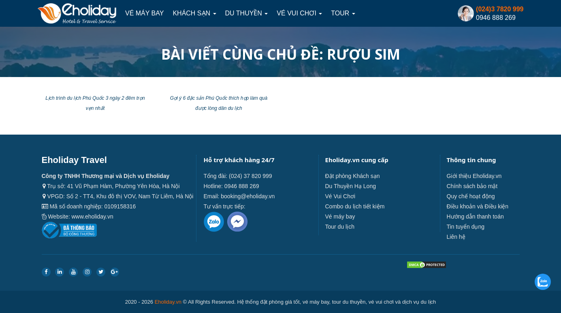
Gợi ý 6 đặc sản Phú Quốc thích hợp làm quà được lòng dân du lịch (218, 103)
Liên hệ (456, 237)
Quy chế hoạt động (471, 196)
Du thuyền (246, 13)
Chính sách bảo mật (472, 186)
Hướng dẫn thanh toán (475, 216)
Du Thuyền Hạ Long (350, 186)
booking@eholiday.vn (248, 196)
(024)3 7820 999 (499, 9)
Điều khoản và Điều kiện (478, 206)
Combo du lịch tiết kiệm (355, 206)
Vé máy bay (144, 13)
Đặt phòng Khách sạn (352, 176)
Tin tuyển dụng (466, 226)
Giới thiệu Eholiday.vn (474, 176)
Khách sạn (194, 13)
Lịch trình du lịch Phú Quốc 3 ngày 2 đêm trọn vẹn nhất (95, 103)
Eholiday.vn (168, 302)
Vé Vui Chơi (299, 13)
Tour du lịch (339, 226)
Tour (343, 13)
